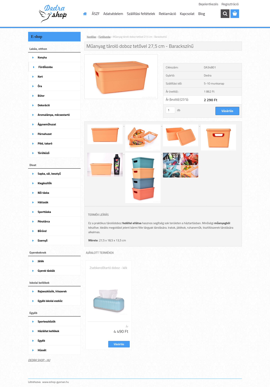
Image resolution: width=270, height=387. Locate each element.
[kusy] (170, 110)
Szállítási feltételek (141, 13)
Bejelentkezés (208, 4)
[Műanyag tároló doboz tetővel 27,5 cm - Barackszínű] (121, 56)
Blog (201, 13)
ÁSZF (96, 13)
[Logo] (54, 13)
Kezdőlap (91, 37)
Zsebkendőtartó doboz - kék (108, 268)
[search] (225, 13)
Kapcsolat (187, 13)
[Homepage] (84, 13)
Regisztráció (230, 4)
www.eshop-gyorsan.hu (55, 382)
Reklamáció (167, 13)
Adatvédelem (113, 13)
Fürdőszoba (105, 37)
